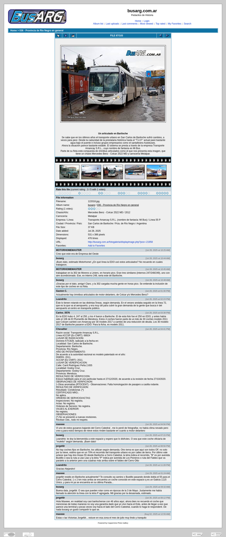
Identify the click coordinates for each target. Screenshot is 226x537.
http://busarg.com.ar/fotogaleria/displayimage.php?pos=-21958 (120, 242)
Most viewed (146, 23)
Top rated (160, 23)
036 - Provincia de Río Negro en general (41, 30)
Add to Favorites (96, 245)
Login (146, 21)
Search (187, 23)
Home (138, 21)
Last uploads (112, 23)
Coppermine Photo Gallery (118, 523)
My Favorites (174, 23)
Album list (98, 23)
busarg (91, 205)
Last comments (129, 23)
